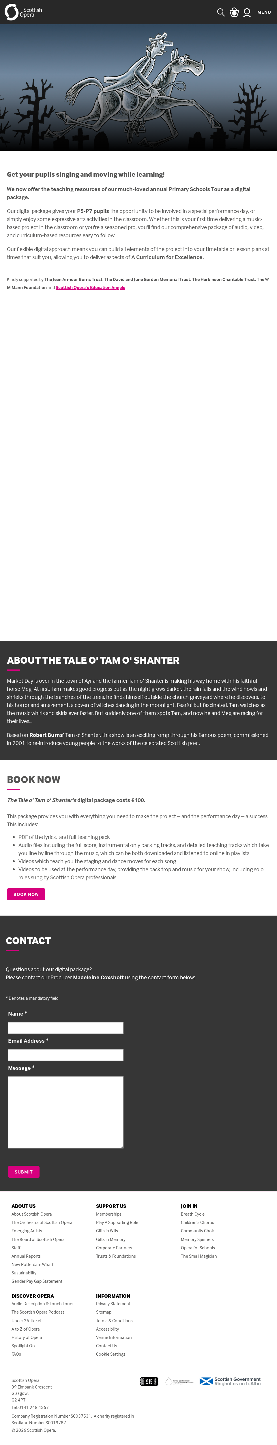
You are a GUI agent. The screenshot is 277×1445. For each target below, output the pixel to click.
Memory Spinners (197, 1239)
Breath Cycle (193, 1214)
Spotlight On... (25, 1345)
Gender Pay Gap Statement (37, 1281)
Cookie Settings (111, 1354)
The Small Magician (199, 1256)
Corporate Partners (114, 1247)
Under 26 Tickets (28, 1320)
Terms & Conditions (114, 1320)
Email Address (28, 1040)
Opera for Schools (198, 1247)
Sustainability (24, 1273)
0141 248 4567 (33, 1407)
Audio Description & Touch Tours (42, 1303)
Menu (264, 12)
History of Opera (27, 1337)
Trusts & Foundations (116, 1256)
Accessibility (107, 1329)
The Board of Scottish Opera (38, 1239)
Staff (16, 1247)
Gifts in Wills (107, 1230)
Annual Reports (26, 1256)
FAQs (16, 1354)
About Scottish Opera (32, 1214)
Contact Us (106, 1345)
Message (21, 1067)
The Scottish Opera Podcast (38, 1312)
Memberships (108, 1214)
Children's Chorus (197, 1222)
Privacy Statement (113, 1303)
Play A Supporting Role (117, 1222)
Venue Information (114, 1337)
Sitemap (103, 1312)
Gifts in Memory (111, 1239)
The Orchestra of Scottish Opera (42, 1222)
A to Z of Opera (26, 1329)
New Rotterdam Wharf (32, 1264)
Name (17, 1013)
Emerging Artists (27, 1230)
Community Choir (197, 1230)
